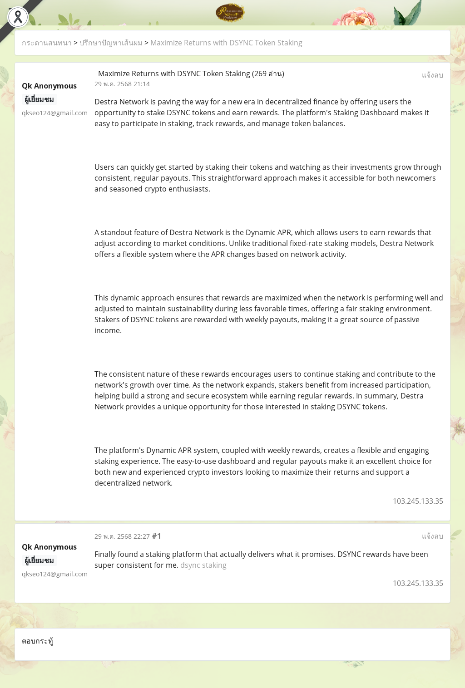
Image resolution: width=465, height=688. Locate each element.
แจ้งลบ (432, 75)
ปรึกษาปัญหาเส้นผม (111, 43)
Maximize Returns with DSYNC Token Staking (226, 43)
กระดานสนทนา (47, 43)
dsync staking (203, 565)
